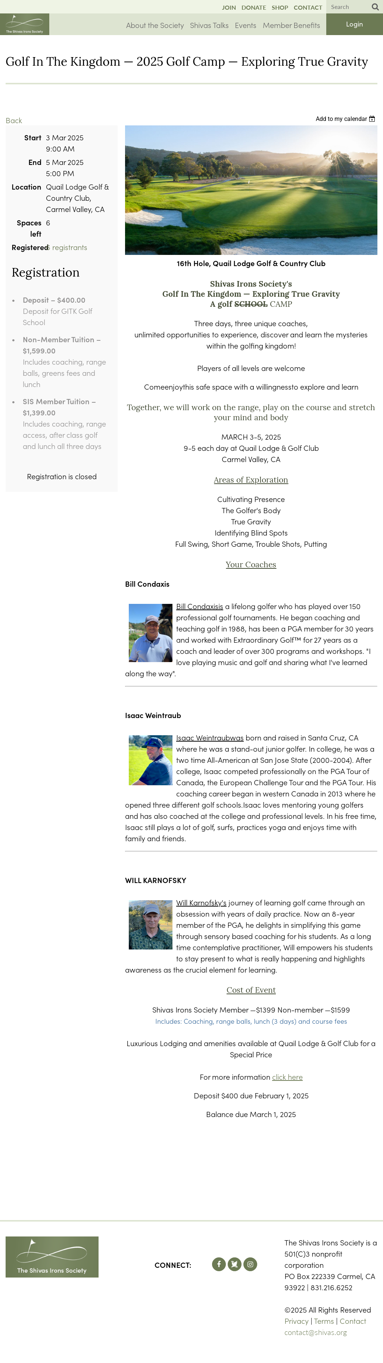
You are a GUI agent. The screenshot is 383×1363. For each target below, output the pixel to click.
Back (14, 120)
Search (375, 7)
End (34, 161)
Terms (324, 1320)
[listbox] (346, 119)
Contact (308, 7)
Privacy (296, 1320)
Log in (354, 24)
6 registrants (66, 246)
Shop (280, 7)
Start (32, 137)
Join (229, 7)
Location (26, 186)
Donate (254, 7)
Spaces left (29, 227)
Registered (26, 246)
